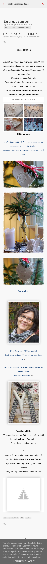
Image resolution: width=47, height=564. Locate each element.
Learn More (20, 561)
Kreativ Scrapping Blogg (18, 4)
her (32, 375)
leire (28, 518)
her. (33, 86)
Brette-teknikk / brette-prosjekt (17, 27)
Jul (22, 518)
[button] (4, 42)
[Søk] (43, 4)
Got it (31, 561)
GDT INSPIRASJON (11, 518)
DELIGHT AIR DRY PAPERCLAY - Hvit (23, 99)
